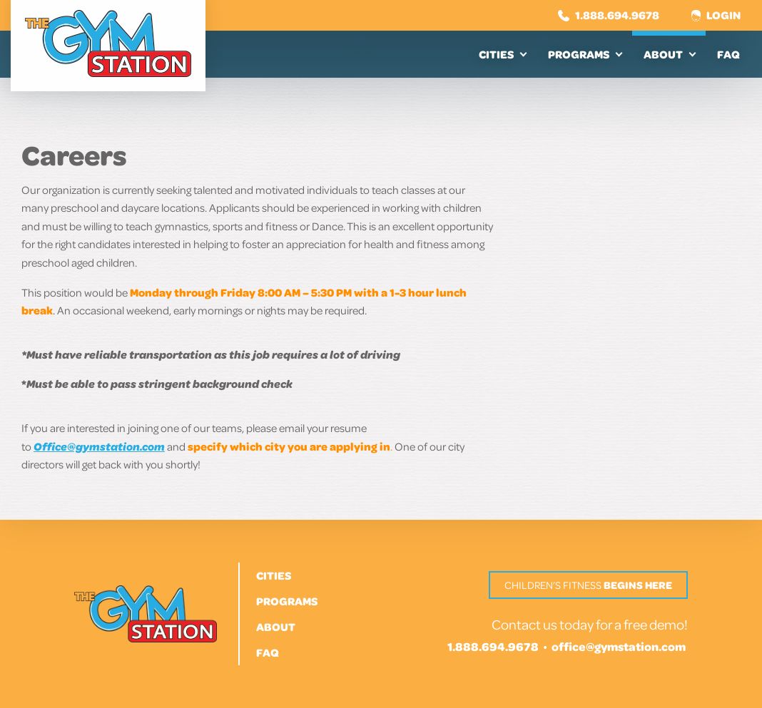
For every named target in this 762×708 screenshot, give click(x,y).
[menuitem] (502, 54)
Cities (496, 54)
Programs (578, 54)
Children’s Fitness (588, 585)
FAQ (728, 54)
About (663, 54)
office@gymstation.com (619, 646)
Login (716, 15)
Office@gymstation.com (99, 446)
